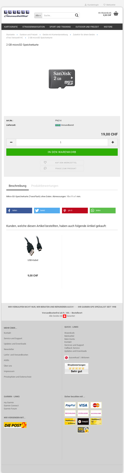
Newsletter (9, 349)
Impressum (9, 371)
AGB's (6, 360)
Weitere (108, 27)
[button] (19, 210)
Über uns (8, 366)
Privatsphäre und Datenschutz (17, 377)
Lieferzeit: (11, 125)
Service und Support (13, 338)
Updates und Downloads (15, 344)
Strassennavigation (33, 27)
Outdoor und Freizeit (87, 27)
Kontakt (7, 333)
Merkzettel (109, 5)
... (84, 396)
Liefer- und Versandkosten (16, 355)
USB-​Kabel (33, 260)
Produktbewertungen (44, 185)
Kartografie (11, 27)
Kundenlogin (92, 5)
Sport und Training (60, 27)
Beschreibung (17, 185)
